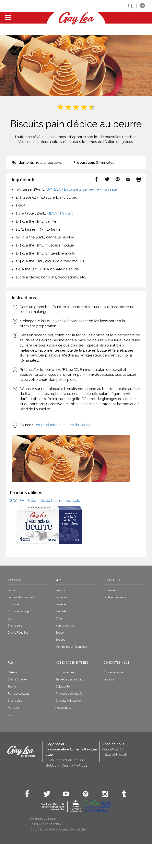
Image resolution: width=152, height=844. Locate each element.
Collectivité (62, 686)
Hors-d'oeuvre (64, 625)
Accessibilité (63, 707)
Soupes (60, 639)
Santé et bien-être (115, 597)
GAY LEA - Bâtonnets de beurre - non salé (81, 189)
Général (12, 672)
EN (142, 6)
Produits (14, 580)
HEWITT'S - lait (60, 213)
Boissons (61, 597)
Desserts (60, 611)
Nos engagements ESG (71, 662)
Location (109, 679)
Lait (9, 618)
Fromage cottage (18, 611)
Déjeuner (61, 604)
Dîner (58, 618)
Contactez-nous (116, 662)
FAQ (10, 662)
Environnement (65, 672)
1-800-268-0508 (114, 755)
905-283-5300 (112, 749)
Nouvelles (112, 580)
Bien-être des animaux (69, 679)
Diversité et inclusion (68, 700)
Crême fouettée (17, 679)
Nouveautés (111, 590)
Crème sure (14, 625)
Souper (60, 632)
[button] (130, 6)
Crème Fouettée (17, 632)
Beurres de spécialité (20, 597)
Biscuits (60, 590)
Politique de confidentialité (46, 824)
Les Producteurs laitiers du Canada (63, 425)
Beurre (11, 590)
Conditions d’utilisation (43, 818)
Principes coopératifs (68, 693)
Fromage (13, 604)
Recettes (62, 580)
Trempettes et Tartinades (71, 646)
